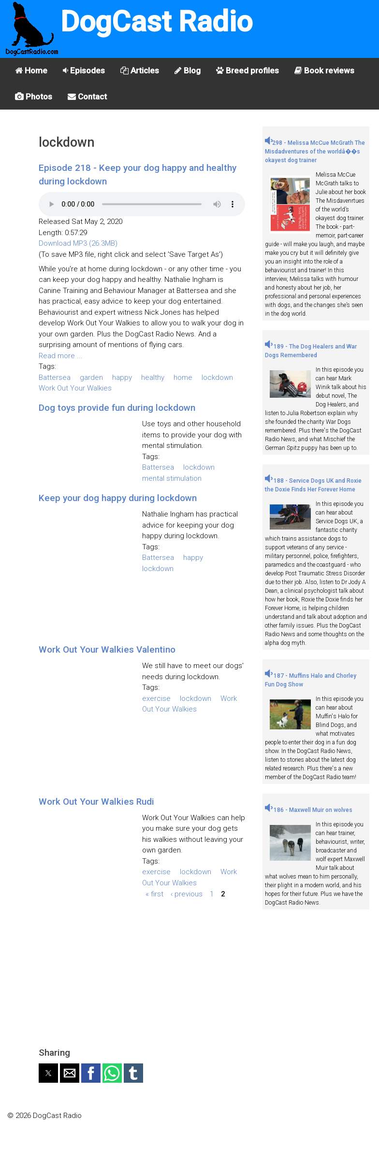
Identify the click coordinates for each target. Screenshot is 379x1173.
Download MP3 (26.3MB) (78, 243)
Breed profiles (247, 70)
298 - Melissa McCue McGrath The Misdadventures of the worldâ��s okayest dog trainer (315, 152)
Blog (188, 70)
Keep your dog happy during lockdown (118, 497)
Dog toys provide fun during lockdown (117, 407)
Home (31, 70)
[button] (48, 1073)
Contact (87, 96)
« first (154, 893)
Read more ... (61, 355)
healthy (152, 377)
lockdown (217, 377)
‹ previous (187, 893)
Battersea (55, 377)
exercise (156, 698)
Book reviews (324, 70)
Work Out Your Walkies (75, 388)
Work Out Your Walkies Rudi (96, 801)
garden (91, 377)
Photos (33, 96)
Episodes (84, 70)
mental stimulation (172, 478)
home (183, 377)
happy (122, 377)
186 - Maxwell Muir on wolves (308, 810)
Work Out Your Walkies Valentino (107, 649)
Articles (139, 70)
